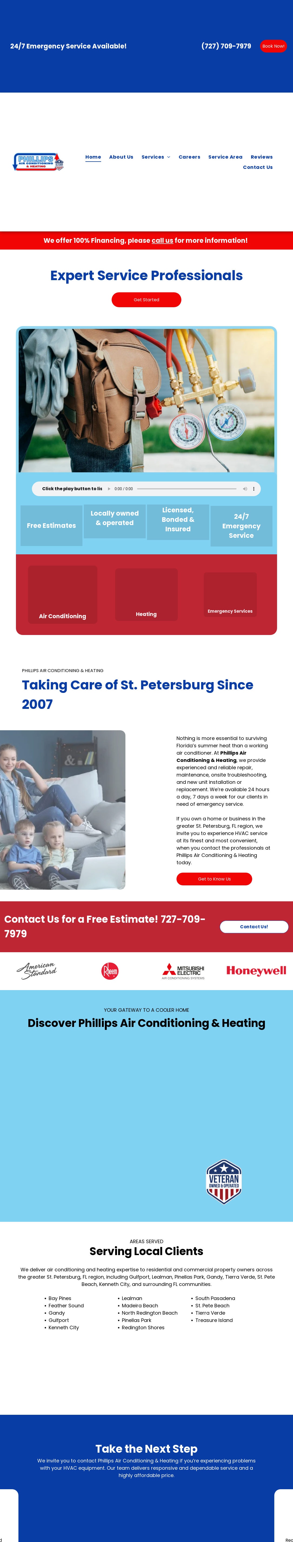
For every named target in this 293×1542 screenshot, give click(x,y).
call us (162, 240)
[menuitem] (93, 157)
